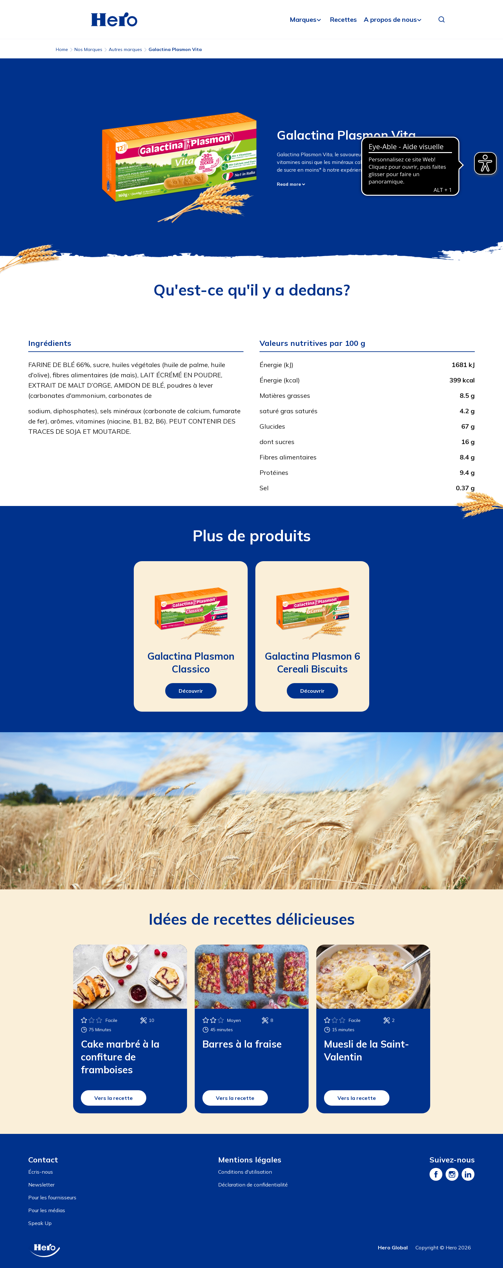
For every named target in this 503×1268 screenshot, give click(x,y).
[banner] (251, 19)
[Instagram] (452, 1174)
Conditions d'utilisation (245, 1172)
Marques (303, 19)
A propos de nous (390, 19)
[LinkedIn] (468, 1174)
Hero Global (393, 1247)
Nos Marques (88, 49)
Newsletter (41, 1184)
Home (62, 49)
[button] (441, 19)
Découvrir (191, 691)
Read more (291, 184)
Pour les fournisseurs (52, 1197)
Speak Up (40, 1223)
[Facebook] (436, 1174)
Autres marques (125, 49)
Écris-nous (40, 1172)
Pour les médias (46, 1210)
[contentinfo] (251, 1201)
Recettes (343, 19)
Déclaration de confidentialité (253, 1184)
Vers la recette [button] (113, 1098)
